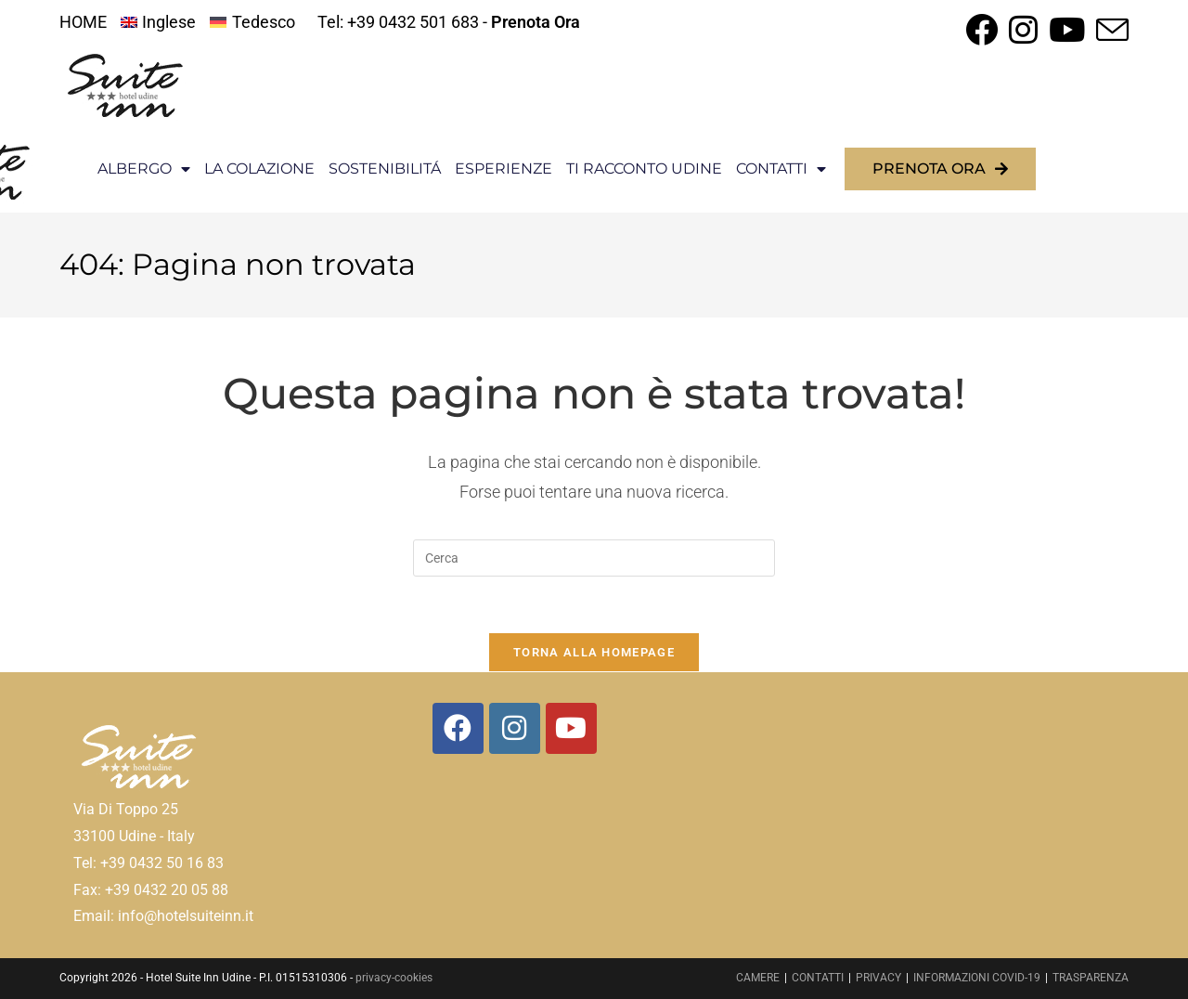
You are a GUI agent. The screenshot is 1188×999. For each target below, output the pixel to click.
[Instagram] (514, 728)
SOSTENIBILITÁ (385, 168)
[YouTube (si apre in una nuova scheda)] (1067, 29)
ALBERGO (143, 169)
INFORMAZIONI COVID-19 (976, 977)
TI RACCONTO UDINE (644, 168)
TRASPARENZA (1090, 977)
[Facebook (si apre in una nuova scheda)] (981, 29)
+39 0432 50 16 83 (162, 863)
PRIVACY (878, 977)
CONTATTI (781, 169)
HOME (83, 22)
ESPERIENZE (503, 168)
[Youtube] (571, 728)
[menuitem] (158, 22)
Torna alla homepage (594, 652)
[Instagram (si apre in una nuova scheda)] (1023, 29)
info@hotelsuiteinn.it (185, 917)
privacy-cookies (394, 977)
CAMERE (758, 977)
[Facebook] (458, 728)
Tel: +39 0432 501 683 (398, 22)
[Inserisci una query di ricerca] (594, 558)
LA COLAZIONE (259, 168)
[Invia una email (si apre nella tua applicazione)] (1110, 29)
